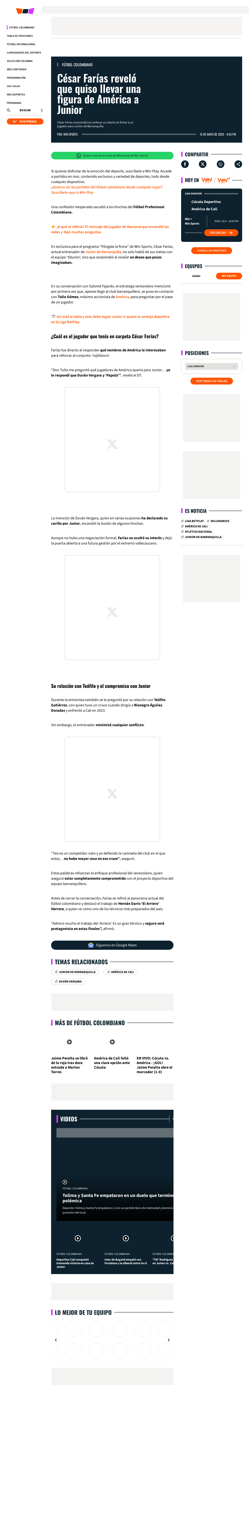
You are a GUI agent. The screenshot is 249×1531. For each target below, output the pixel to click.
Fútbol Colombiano (21, 28)
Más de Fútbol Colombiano (90, 1022)
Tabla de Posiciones (20, 36)
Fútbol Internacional (21, 44)
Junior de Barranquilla (103, 252)
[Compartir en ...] (238, 164)
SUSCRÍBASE (25, 121)
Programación (16, 78)
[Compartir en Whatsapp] (220, 164)
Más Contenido (16, 69)
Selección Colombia (20, 61)
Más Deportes (16, 95)
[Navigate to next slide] (169, 1340)
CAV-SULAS (13, 86)
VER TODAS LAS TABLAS (211, 381)
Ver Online (221, 233)
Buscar (25, 110)
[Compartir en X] (202, 164)
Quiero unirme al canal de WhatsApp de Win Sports (112, 155)
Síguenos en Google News (112, 945)
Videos (68, 1118)
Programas (14, 103)
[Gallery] (112, 1340)
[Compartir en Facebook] (185, 164)
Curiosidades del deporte (24, 53)
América (122, 297)
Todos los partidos (211, 251)
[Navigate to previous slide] (56, 1340)
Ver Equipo (229, 276)
